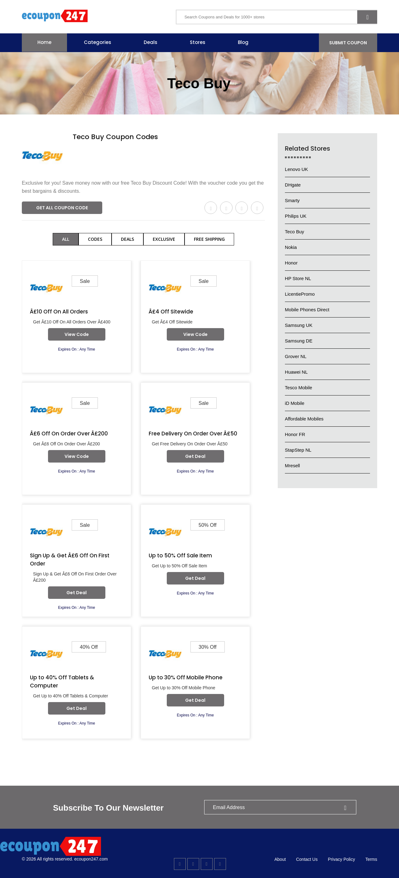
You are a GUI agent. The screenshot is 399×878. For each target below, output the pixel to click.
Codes (95, 239)
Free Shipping (209, 239)
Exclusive (164, 239)
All (65, 239)
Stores (197, 42)
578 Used (110, 146)
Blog (243, 42)
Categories (97, 42)
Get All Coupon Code (62, 208)
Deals (150, 42)
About (280, 859)
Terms (371, 859)
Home (44, 42)
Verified (83, 146)
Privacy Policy (341, 859)
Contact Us (307, 859)
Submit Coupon (348, 43)
